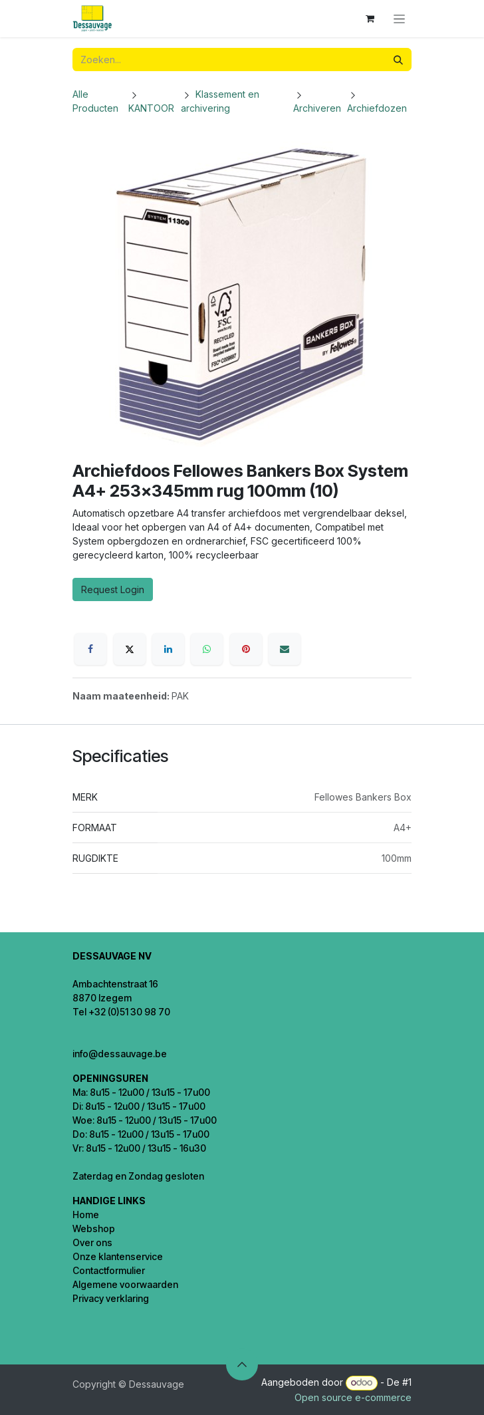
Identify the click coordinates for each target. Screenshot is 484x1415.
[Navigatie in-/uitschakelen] (399, 19)
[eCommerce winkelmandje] (370, 19)
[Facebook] (90, 649)
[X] (130, 649)
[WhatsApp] (207, 649)
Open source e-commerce (353, 1397)
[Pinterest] (246, 649)
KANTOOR (151, 108)
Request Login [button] (112, 589)
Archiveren (317, 108)
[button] (242, 1364)
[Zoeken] (398, 59)
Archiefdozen (377, 108)
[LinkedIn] (168, 649)
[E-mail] (285, 649)
